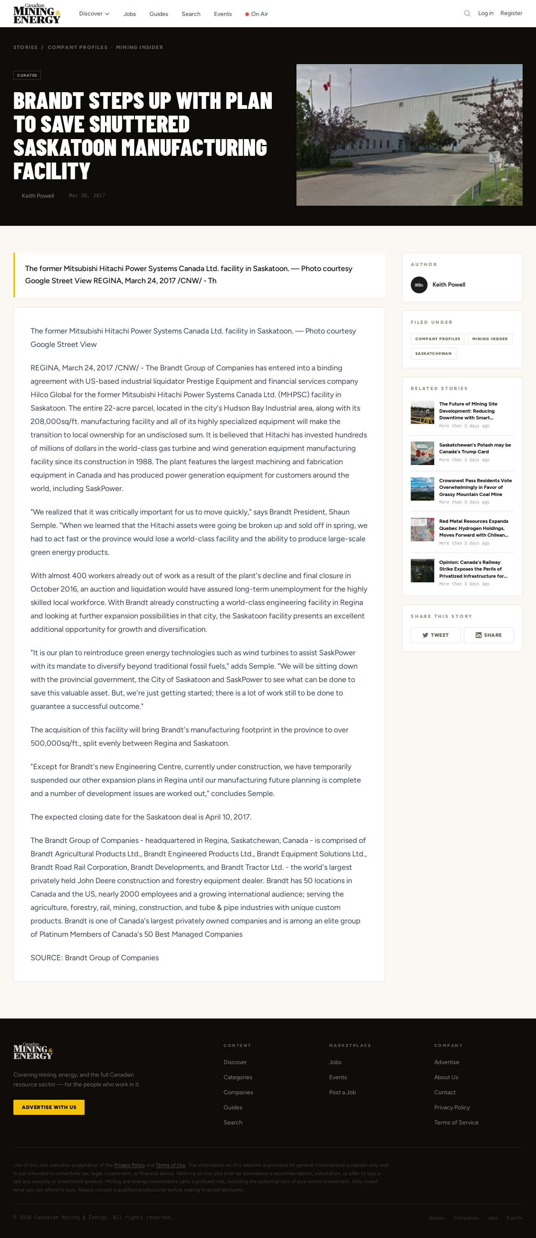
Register (511, 13)
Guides (233, 1107)
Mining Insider (139, 47)
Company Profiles (78, 47)
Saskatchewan (433, 353)
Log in (486, 13)
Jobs (335, 1062)
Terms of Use (171, 1165)
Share (489, 635)
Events (338, 1077)
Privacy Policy (452, 1107)
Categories (238, 1077)
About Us (446, 1077)
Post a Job (342, 1092)
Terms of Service (456, 1122)
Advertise (446, 1062)
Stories (25, 47)
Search (233, 1122)
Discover (235, 1062)
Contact (445, 1092)
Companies (238, 1092)
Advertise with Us (49, 1107)
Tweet (436, 635)
